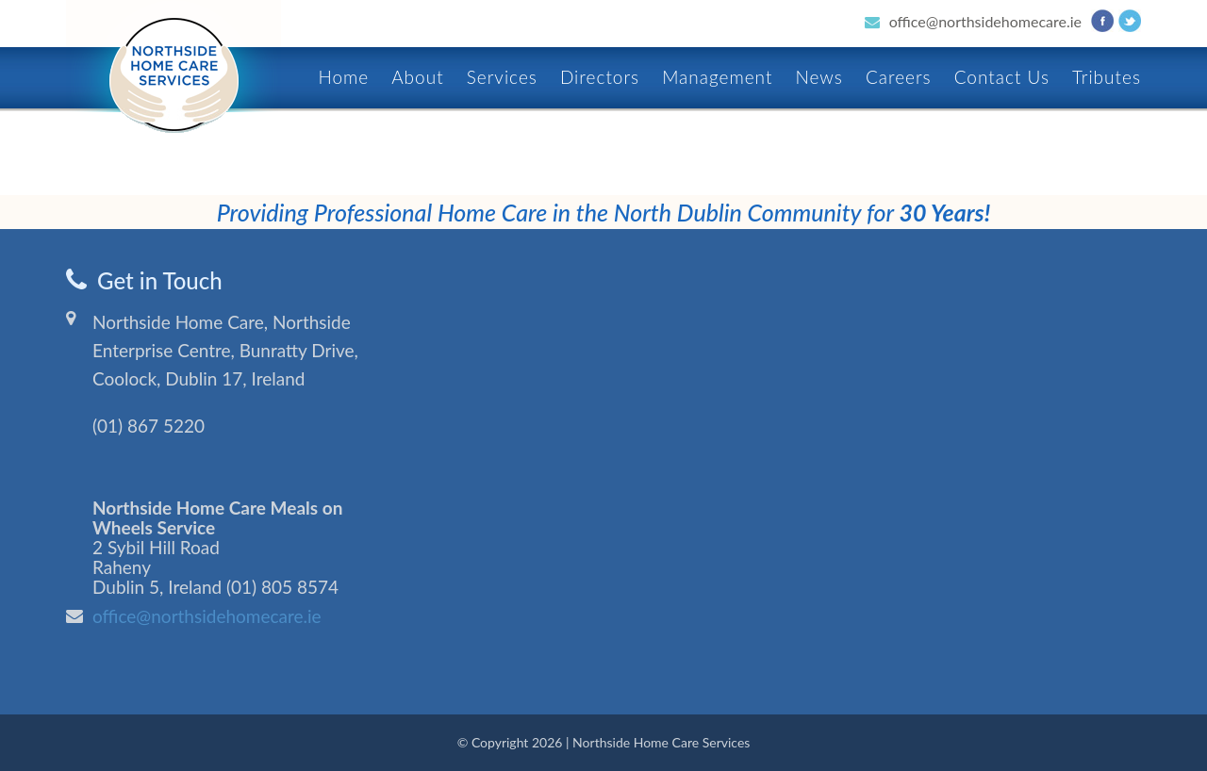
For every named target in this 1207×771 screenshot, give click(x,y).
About (417, 77)
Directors (599, 77)
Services (502, 77)
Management (717, 77)
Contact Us (1002, 77)
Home (343, 77)
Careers (899, 77)
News (818, 77)
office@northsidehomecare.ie (985, 21)
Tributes (1106, 77)
